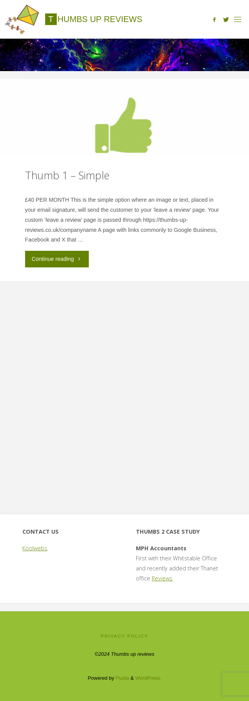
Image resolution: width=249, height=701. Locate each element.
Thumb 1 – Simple (67, 175)
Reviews (162, 578)
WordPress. (148, 678)
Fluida (121, 678)
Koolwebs (34, 548)
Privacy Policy (124, 636)
